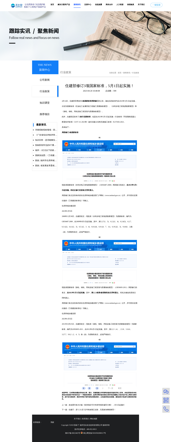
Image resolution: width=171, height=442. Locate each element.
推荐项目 (45, 114)
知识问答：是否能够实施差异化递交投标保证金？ (57, 140)
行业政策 (45, 91)
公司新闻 (45, 79)
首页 (52, 4)
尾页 (120, 388)
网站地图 (93, 419)
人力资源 (119, 4)
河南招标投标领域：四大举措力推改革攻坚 (54, 130)
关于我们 (141, 4)
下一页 (110, 388)
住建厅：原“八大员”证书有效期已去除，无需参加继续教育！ (92, 410)
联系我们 (85, 419)
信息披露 (98, 4)
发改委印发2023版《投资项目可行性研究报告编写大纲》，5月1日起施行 (96, 405)
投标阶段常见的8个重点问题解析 (49, 145)
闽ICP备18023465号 (72, 433)
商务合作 (109, 4)
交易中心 (87, 4)
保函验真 (130, 4)
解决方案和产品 (64, 4)
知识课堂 (45, 102)
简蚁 (52, 422)
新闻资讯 (77, 4)
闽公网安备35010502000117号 (94, 433)
